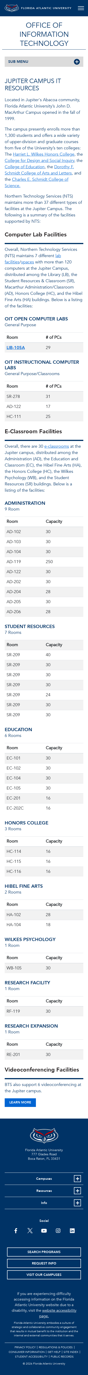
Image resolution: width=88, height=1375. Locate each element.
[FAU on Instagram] (58, 1230)
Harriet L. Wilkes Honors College (43, 154)
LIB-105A (16, 348)
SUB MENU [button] (18, 61)
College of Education (25, 167)
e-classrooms (56, 446)
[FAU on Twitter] (30, 1230)
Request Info (44, 1263)
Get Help (54, 1352)
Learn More (20, 1102)
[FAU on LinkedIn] (72, 1230)
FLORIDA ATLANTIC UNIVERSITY (46, 8)
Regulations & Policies (56, 1347)
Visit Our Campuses (44, 1275)
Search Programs (44, 1252)
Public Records (62, 1356)
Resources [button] (44, 1191)
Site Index (71, 1352)
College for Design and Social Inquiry (39, 161)
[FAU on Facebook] (16, 1230)
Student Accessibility (31, 1356)
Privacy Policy (25, 1347)
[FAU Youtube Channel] (44, 1230)
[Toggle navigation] (81, 8)
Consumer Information (27, 1352)
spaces (27, 262)
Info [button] (44, 1203)
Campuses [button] (44, 1179)
